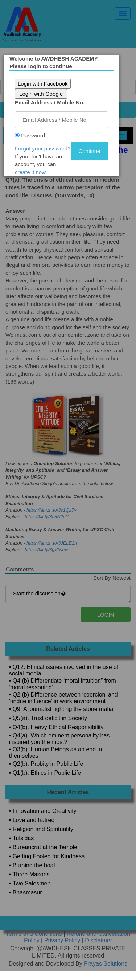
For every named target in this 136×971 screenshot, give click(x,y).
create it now (31, 172)
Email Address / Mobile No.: (51, 102)
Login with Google (42, 94)
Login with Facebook (44, 83)
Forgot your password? (43, 148)
